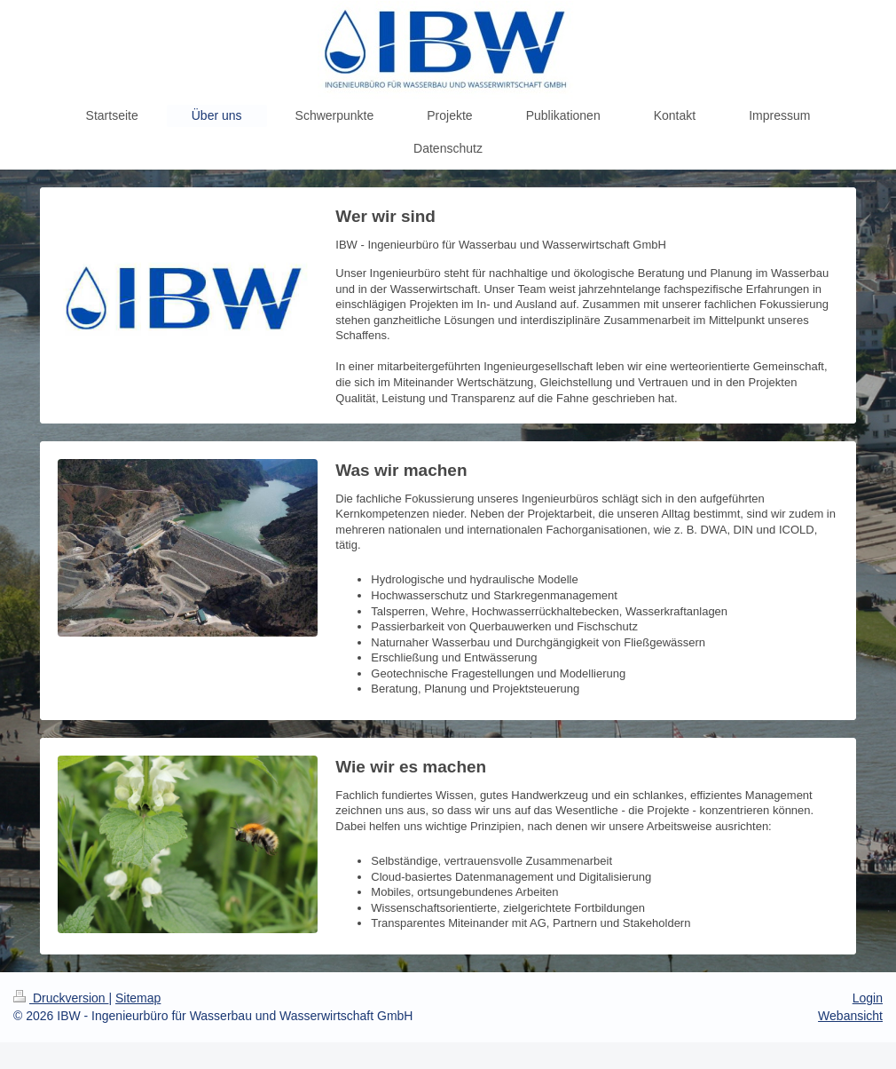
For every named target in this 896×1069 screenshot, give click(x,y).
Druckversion (60, 998)
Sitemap (138, 998)
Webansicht (850, 1016)
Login (868, 998)
